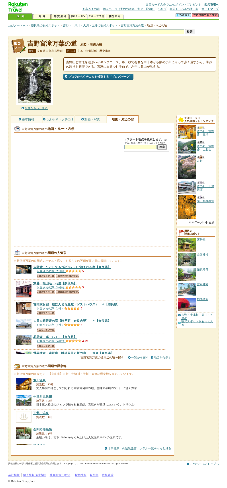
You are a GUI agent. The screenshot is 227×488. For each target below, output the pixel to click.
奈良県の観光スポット (45, 25)
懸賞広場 (60, 16)
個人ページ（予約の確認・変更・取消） (129, 9)
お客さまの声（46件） (51, 341)
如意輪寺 (202, 269)
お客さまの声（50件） (51, 287)
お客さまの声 (91, 9)
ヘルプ (162, 9)
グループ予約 (96, 16)
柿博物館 (202, 299)
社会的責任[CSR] (61, 475)
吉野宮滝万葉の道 (132, 25)
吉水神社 (202, 284)
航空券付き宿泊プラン (67, 276)
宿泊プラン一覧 (46, 276)
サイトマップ (210, 9)
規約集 (94, 475)
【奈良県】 (72, 267)
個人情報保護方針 (34, 475)
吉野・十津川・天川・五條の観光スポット (90, 25)
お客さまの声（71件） (51, 271)
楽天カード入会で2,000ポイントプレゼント (173, 4)
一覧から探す (140, 357)
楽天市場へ (211, 4)
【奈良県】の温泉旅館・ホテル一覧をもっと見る (139, 448)
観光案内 (114, 16)
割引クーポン (78, 16)
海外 (42, 16)
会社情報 (14, 475)
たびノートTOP (18, 25)
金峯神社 (202, 254)
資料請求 (108, 475)
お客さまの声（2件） (50, 308)
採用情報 (80, 475)
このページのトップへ (204, 464)
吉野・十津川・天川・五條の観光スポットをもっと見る (197, 319)
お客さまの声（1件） (50, 325)
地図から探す (162, 357)
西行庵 (201, 239)
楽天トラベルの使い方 (184, 9)
